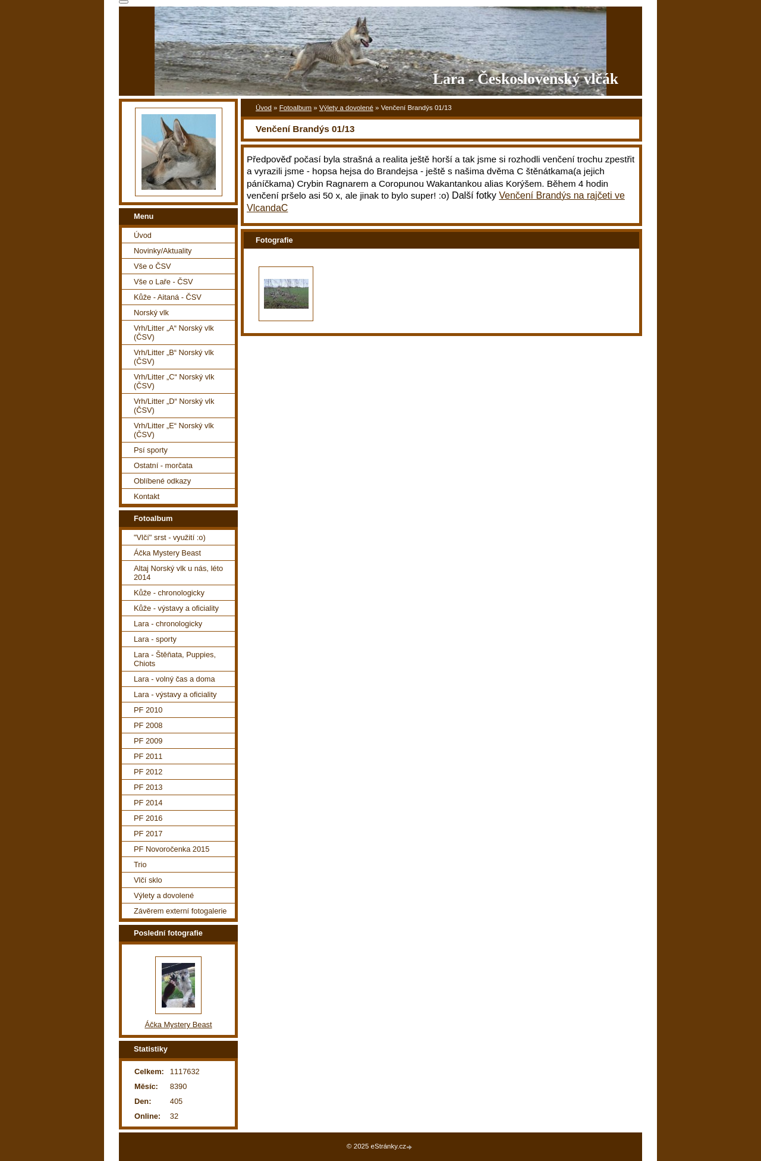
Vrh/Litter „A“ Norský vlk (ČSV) (174, 332)
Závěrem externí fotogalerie (180, 910)
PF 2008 (148, 725)
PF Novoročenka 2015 (171, 849)
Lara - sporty (155, 639)
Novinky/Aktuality (162, 250)
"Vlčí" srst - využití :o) (170, 537)
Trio (140, 864)
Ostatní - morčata (163, 465)
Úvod (264, 107)
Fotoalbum (295, 107)
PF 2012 (148, 771)
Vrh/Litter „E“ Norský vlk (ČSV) (174, 430)
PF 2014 (148, 802)
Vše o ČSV (152, 266)
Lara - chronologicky (168, 623)
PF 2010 (148, 709)
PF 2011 (148, 756)
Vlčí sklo (148, 880)
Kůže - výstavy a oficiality (176, 608)
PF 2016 (148, 818)
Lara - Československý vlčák (525, 78)
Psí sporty (151, 449)
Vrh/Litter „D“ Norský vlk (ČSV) (174, 406)
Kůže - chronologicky (169, 592)
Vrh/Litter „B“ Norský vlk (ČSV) (174, 357)
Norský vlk (151, 312)
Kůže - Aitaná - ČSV (168, 297)
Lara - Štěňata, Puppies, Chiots (175, 659)
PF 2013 (148, 787)
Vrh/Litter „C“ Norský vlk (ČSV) (174, 381)
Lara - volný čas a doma (174, 678)
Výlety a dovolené (346, 107)
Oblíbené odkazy (162, 480)
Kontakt (146, 496)
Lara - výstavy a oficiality (175, 694)
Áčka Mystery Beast (167, 552)
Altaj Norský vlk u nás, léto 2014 (178, 573)
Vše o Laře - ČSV (163, 281)
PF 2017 (148, 833)
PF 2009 (148, 740)
